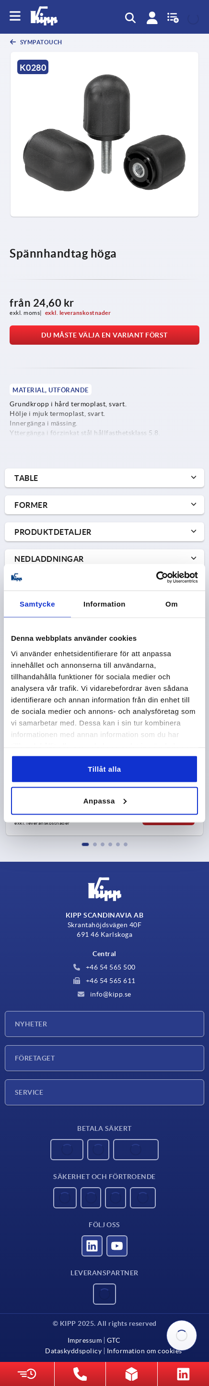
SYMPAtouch (40, 42)
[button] (85, 844)
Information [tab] (104, 604)
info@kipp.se (104, 994)
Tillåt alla (104, 769)
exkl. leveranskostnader (78, 313)
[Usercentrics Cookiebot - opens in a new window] (156, 577)
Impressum (85, 1340)
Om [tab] (171, 604)
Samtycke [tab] (37, 604)
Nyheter (31, 1024)
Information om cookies (144, 1350)
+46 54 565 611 (104, 980)
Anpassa (105, 800)
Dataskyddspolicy (73, 1350)
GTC (114, 1340)
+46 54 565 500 (104, 967)
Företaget (35, 1058)
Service (29, 1092)
